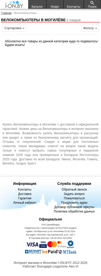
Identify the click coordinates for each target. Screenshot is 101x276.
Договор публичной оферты (74, 207)
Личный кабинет (24, 202)
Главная (6, 12)
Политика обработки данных (74, 211)
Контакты (25, 189)
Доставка (25, 194)
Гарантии (24, 198)
